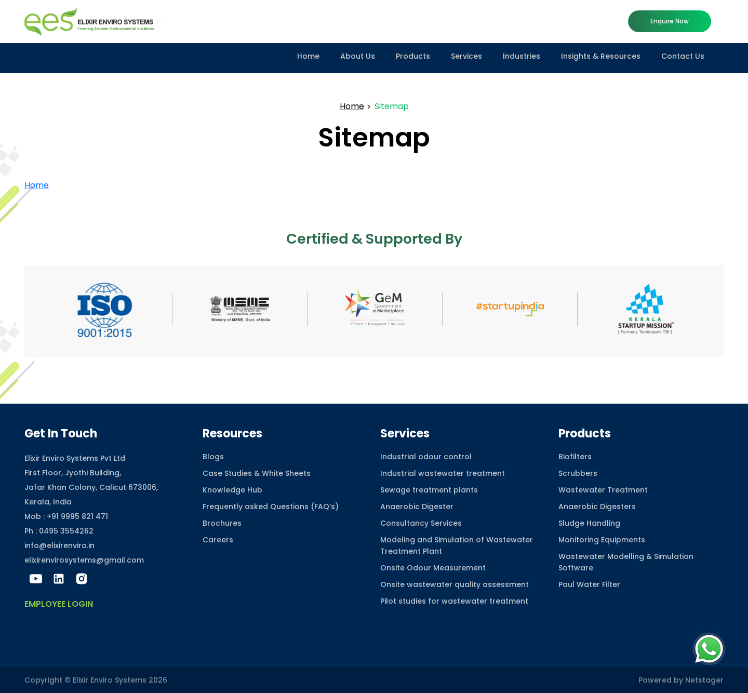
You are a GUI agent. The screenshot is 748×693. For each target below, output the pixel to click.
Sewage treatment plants (429, 490)
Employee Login (58, 604)
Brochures (222, 523)
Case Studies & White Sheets (257, 473)
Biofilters (575, 456)
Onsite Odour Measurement (433, 568)
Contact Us (682, 56)
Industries (521, 56)
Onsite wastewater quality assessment (454, 584)
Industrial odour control (426, 456)
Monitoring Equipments (601, 540)
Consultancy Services (421, 523)
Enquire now (669, 21)
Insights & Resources (600, 56)
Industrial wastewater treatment (442, 473)
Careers (218, 540)
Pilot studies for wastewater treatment (454, 601)
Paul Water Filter (589, 584)
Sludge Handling (589, 523)
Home (308, 56)
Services (466, 56)
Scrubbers (577, 473)
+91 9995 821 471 (77, 516)
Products (413, 56)
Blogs (213, 456)
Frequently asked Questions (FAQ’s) (271, 506)
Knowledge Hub (232, 490)
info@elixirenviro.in (59, 545)
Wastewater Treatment (603, 490)
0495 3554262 (66, 531)
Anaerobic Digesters (597, 506)
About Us (357, 56)
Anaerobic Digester (416, 506)
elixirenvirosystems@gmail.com (84, 560)
